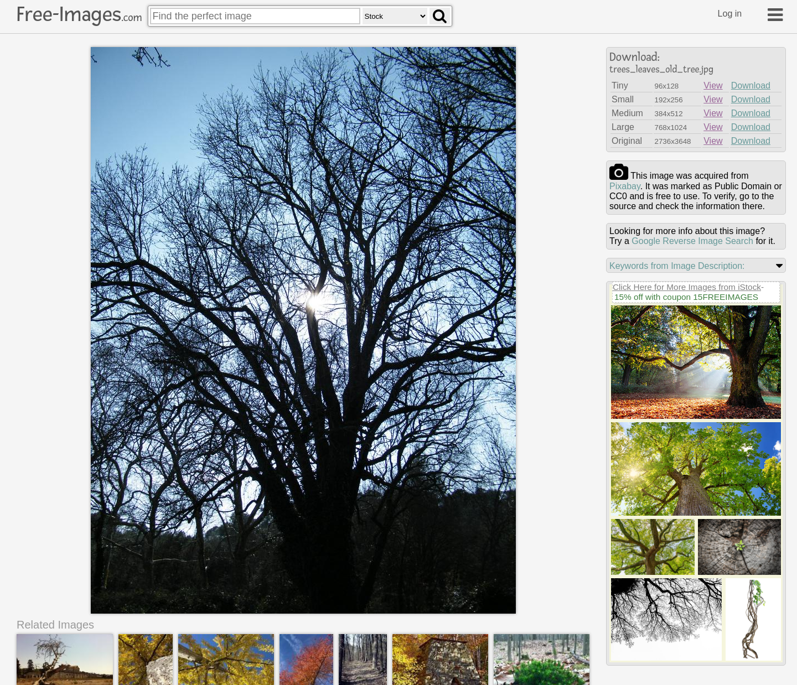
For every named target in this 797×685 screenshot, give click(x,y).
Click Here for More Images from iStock (687, 287)
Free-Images (79, 14)
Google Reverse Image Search (692, 241)
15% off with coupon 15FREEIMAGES (686, 297)
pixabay (624, 186)
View (712, 85)
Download (750, 85)
